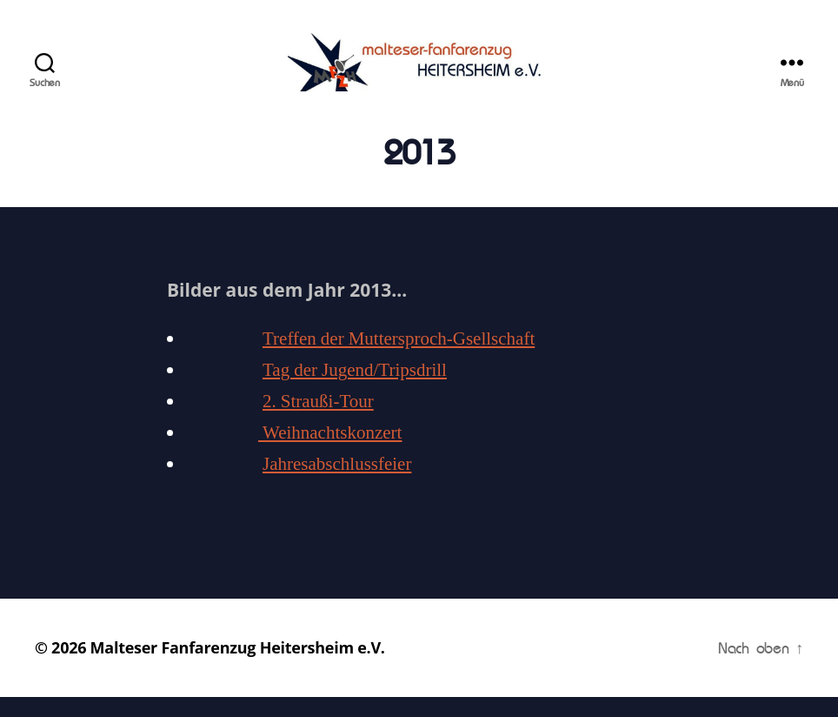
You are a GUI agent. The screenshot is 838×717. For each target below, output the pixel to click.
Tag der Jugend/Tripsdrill (355, 391)
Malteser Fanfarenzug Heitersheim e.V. (237, 667)
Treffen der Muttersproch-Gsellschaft (399, 360)
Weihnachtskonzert (330, 454)
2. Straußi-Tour (318, 422)
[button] (27, 26)
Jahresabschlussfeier (337, 485)
